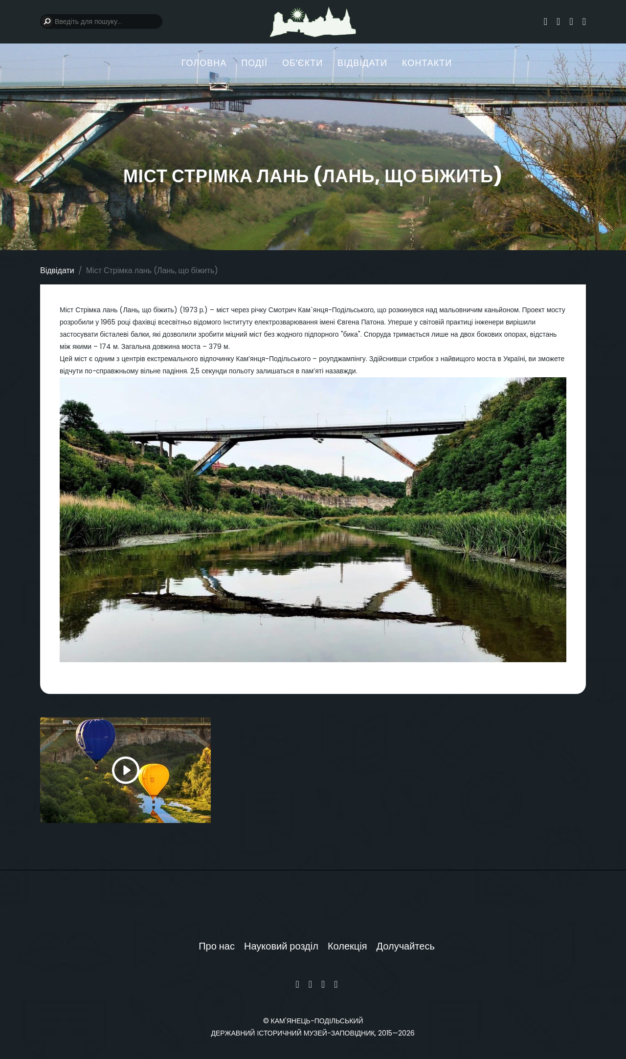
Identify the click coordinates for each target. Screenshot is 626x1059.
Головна (203, 63)
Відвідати (362, 63)
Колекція (347, 946)
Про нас (217, 946)
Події (254, 63)
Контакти (427, 63)
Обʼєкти (302, 63)
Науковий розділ (281, 946)
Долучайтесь (406, 946)
